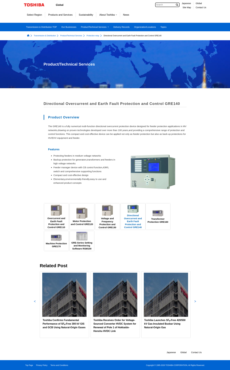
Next (195, 305)
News (126, 15)
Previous (34, 305)
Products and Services (60, 15)
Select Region (34, 15)
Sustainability (86, 15)
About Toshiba (108, 15)
